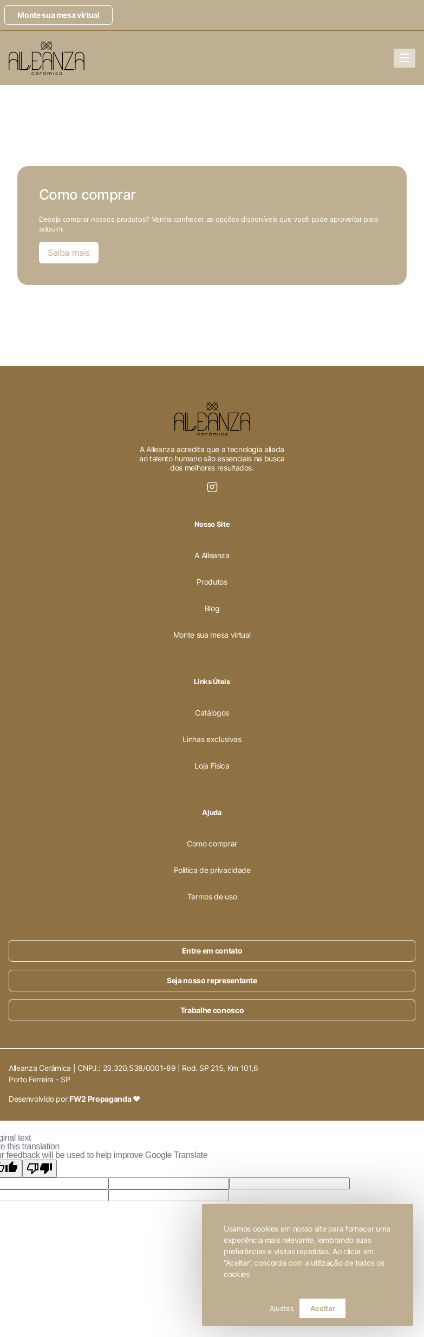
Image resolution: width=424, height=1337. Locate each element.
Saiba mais (69, 252)
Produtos (212, 581)
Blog (212, 608)
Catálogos (212, 712)
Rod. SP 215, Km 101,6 (220, 1068)
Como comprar (212, 843)
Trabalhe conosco (212, 1010)
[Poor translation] (39, 1168)
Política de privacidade (212, 870)
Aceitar (322, 1308)
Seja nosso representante (212, 980)
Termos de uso (212, 896)
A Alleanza (212, 555)
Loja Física (211, 765)
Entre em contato (212, 950)
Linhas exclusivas (211, 739)
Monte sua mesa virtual (58, 14)
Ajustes (282, 1308)
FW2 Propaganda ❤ (104, 1098)
